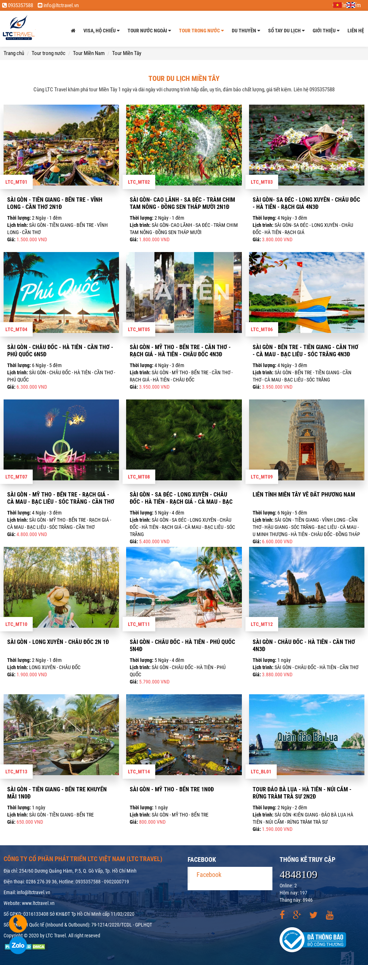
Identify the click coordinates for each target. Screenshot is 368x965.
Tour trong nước (201, 30)
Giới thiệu (326, 30)
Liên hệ (356, 30)
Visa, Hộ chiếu (101, 30)
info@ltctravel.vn (58, 5)
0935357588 (17, 5)
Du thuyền (246, 30)
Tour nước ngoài (149, 30)
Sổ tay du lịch (286, 30)
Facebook (209, 874)
